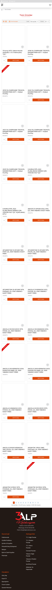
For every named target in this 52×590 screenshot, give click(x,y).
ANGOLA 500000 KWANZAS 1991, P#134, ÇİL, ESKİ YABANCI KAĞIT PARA (14, 446)
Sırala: (23, 21)
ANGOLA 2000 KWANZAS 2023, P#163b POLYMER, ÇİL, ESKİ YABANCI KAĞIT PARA (39, 367)
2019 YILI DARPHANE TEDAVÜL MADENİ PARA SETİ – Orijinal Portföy (14, 91)
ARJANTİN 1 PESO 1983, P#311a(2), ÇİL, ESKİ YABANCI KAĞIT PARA (38, 446)
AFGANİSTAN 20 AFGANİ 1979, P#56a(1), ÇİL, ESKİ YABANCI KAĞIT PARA (13, 289)
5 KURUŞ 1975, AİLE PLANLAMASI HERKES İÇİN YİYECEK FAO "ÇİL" (37, 170)
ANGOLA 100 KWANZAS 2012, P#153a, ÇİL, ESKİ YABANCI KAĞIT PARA (38, 328)
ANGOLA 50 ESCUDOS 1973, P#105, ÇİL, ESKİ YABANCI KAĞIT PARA (38, 407)
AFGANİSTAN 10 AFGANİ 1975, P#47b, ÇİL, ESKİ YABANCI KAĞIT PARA (38, 250)
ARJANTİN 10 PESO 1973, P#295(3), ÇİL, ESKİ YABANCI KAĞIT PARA (13, 485)
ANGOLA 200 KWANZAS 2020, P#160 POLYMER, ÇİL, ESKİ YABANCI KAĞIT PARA (13, 367)
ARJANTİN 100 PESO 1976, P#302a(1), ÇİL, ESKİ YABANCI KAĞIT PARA (38, 485)
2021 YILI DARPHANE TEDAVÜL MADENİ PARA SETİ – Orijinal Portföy (13, 130)
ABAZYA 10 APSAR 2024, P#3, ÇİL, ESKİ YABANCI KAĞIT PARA (39, 208)
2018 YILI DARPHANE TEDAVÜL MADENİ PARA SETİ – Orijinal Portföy (39, 52)
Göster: (42, 21)
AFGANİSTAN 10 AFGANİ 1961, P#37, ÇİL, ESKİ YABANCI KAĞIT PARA (14, 250)
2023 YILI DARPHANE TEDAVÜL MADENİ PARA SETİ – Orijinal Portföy (14, 170)
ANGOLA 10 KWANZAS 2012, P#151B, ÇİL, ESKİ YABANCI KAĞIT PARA (38, 289)
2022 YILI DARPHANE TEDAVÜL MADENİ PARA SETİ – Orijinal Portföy (39, 130)
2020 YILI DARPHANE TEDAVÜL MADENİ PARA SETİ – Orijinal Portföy (39, 91)
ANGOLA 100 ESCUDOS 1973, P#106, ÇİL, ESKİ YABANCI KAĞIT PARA (13, 328)
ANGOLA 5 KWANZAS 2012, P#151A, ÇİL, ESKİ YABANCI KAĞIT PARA (12, 407)
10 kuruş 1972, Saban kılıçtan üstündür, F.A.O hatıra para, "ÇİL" (12, 52)
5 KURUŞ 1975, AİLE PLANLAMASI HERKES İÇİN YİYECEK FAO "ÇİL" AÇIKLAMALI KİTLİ (14, 210)
